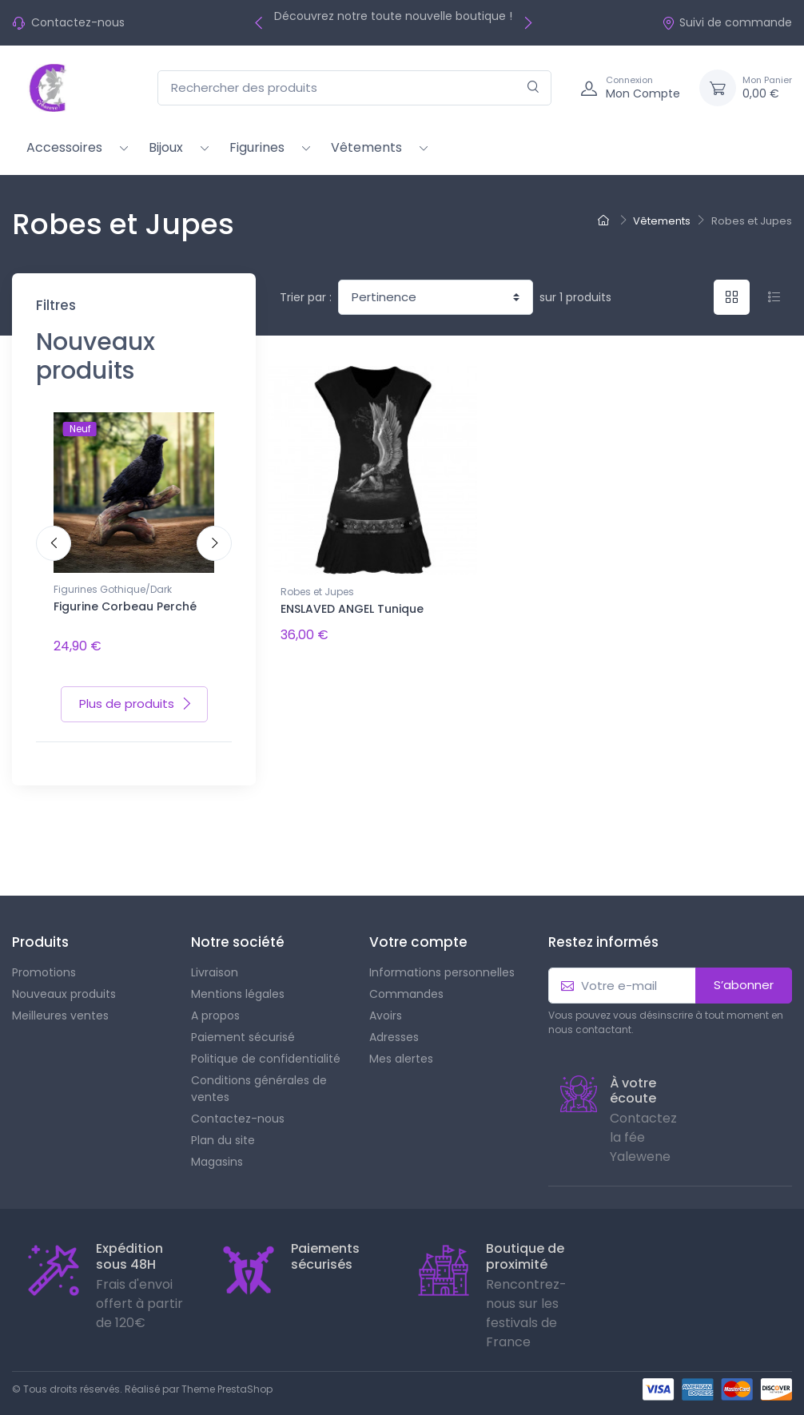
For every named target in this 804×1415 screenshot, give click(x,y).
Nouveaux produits (64, 983)
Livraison (214, 961)
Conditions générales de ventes (259, 1077)
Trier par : (306, 297)
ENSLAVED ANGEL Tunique (352, 609)
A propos (215, 1004)
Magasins (217, 1151)
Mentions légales (238, 983)
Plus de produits (136, 692)
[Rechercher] (533, 88)
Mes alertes (401, 1047)
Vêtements (366, 147)
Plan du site (223, 1129)
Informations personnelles (442, 961)
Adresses (394, 1026)
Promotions (44, 961)
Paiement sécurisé (243, 1026)
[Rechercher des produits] (354, 88)
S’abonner (744, 973)
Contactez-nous (78, 22)
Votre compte (418, 930)
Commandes (406, 983)
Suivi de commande (727, 22)
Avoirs (385, 1004)
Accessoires (64, 147)
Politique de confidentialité (265, 1047)
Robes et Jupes (317, 591)
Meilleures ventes (60, 1004)
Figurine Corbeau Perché (125, 606)
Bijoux (166, 147)
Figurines (257, 147)
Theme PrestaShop (227, 1378)
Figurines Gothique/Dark (113, 589)
